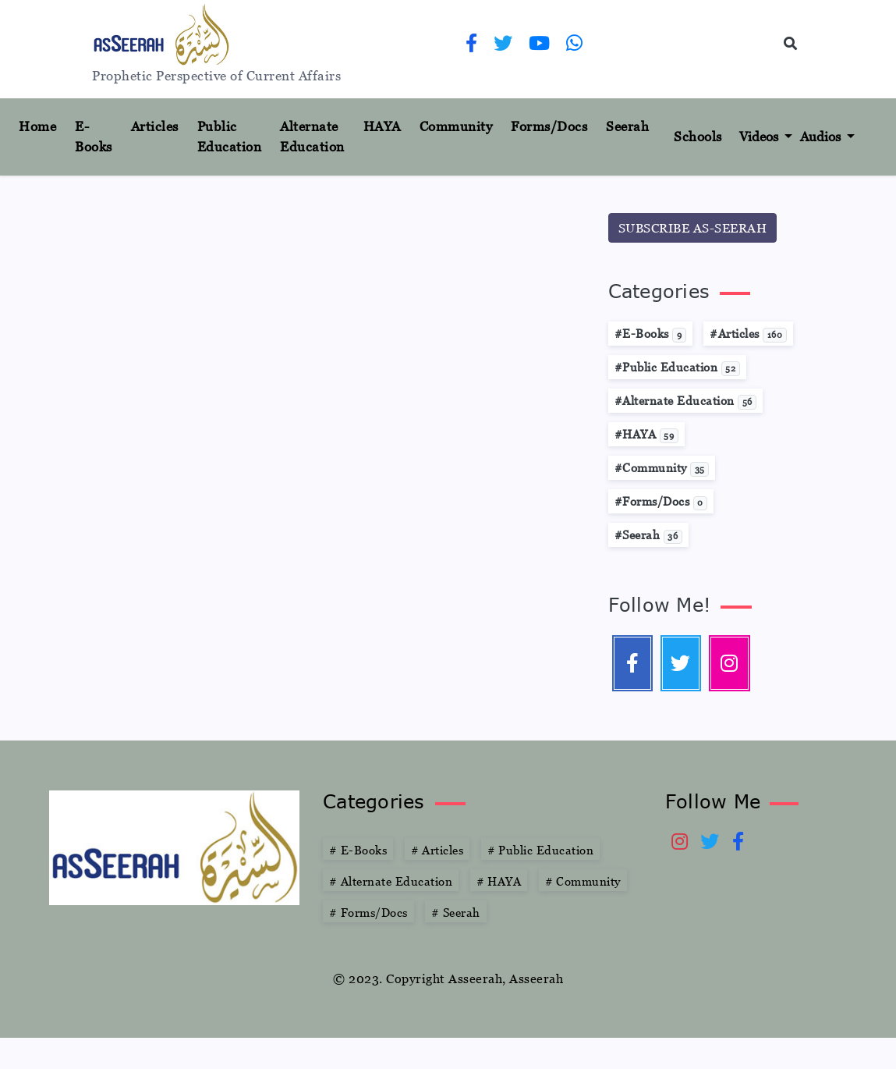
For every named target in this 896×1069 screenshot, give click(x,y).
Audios (822, 136)
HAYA (382, 126)
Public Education (229, 136)
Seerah (627, 126)
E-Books (93, 136)
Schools (698, 136)
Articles (155, 126)
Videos (760, 136)
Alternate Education (312, 136)
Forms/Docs (549, 126)
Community (456, 126)
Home (44, 125)
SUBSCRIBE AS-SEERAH (692, 228)
